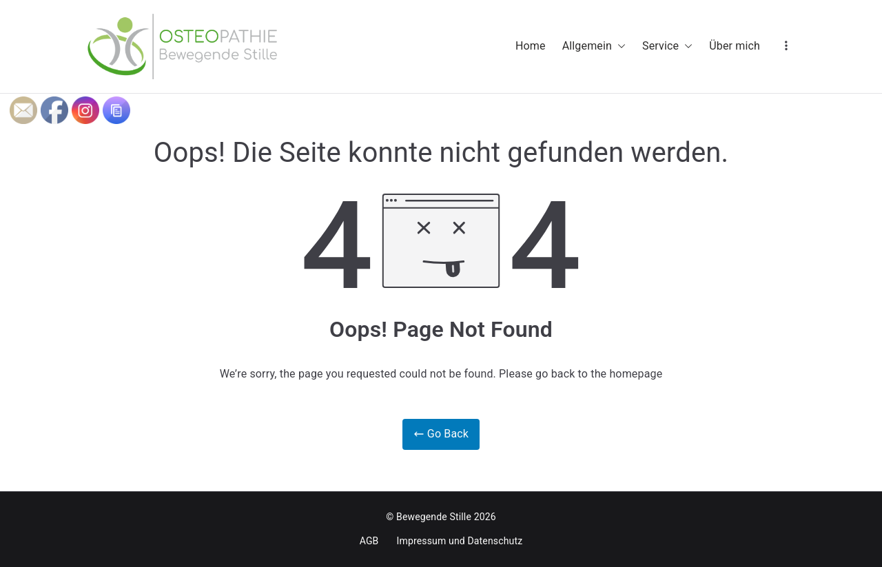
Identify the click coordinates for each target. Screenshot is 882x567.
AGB (369, 540)
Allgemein (594, 46)
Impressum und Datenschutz (460, 540)
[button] (619, 46)
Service (667, 46)
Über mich (734, 45)
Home (530, 45)
